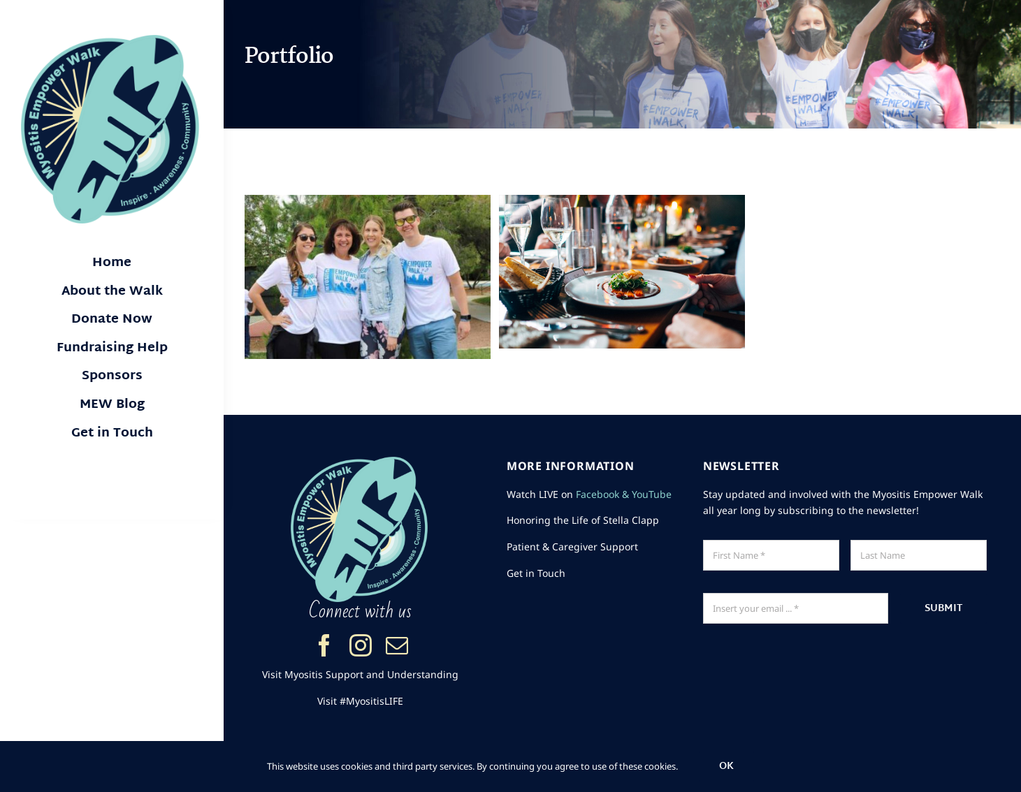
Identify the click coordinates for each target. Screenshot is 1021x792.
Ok (726, 766)
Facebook (597, 494)
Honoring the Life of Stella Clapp (583, 520)
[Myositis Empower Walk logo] (112, 40)
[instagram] (360, 645)
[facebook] (324, 645)
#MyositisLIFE (371, 700)
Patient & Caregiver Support (572, 546)
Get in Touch (536, 573)
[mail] (397, 645)
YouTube (652, 494)
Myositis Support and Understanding (371, 674)
